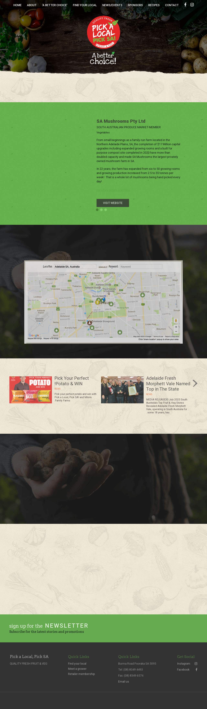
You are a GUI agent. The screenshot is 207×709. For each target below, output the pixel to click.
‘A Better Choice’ (54, 5)
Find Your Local (85, 5)
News (149, 397)
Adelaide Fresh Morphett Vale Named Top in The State (168, 386)
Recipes (154, 5)
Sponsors (135, 5)
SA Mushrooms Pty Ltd (123, 121)
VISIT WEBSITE (115, 203)
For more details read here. (116, 190)
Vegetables (105, 132)
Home (17, 5)
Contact (172, 5)
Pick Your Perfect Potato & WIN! (71, 383)
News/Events (112, 5)
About (32, 5)
